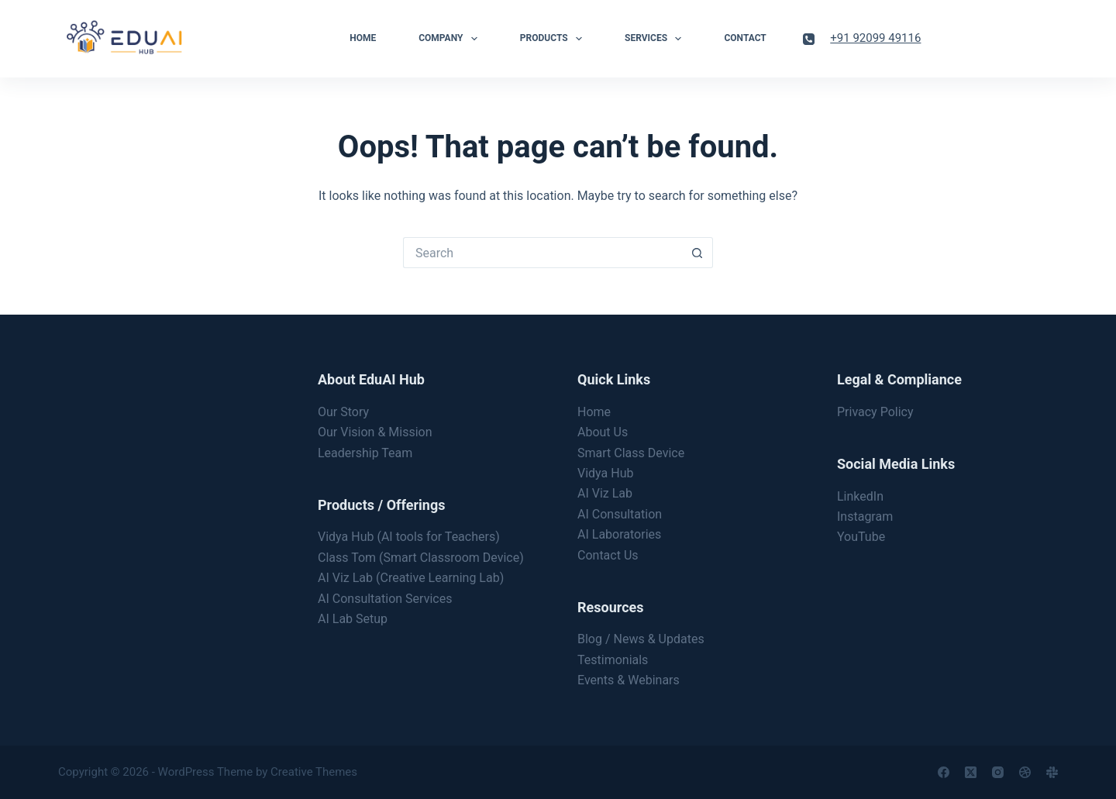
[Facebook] (943, 772)
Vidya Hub (605, 473)
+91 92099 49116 (875, 38)
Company (451, 38)
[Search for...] (542, 252)
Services (656, 38)
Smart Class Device (630, 453)
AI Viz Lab (604, 493)
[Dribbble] (1025, 772)
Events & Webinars (628, 680)
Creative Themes (313, 772)
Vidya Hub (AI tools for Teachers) (409, 536)
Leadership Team (365, 453)
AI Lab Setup (353, 618)
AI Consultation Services (385, 598)
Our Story (343, 412)
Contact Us (608, 555)
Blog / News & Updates (640, 639)
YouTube (861, 536)
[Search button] (697, 252)
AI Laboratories (619, 534)
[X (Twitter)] (970, 772)
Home (363, 38)
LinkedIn (860, 496)
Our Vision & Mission (375, 432)
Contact (745, 38)
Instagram (865, 516)
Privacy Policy (875, 412)
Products (554, 38)
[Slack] (1052, 772)
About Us (602, 432)
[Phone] (809, 39)
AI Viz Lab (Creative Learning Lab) (411, 577)
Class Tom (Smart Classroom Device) (421, 557)
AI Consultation (619, 514)
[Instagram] (998, 772)
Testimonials (612, 660)
